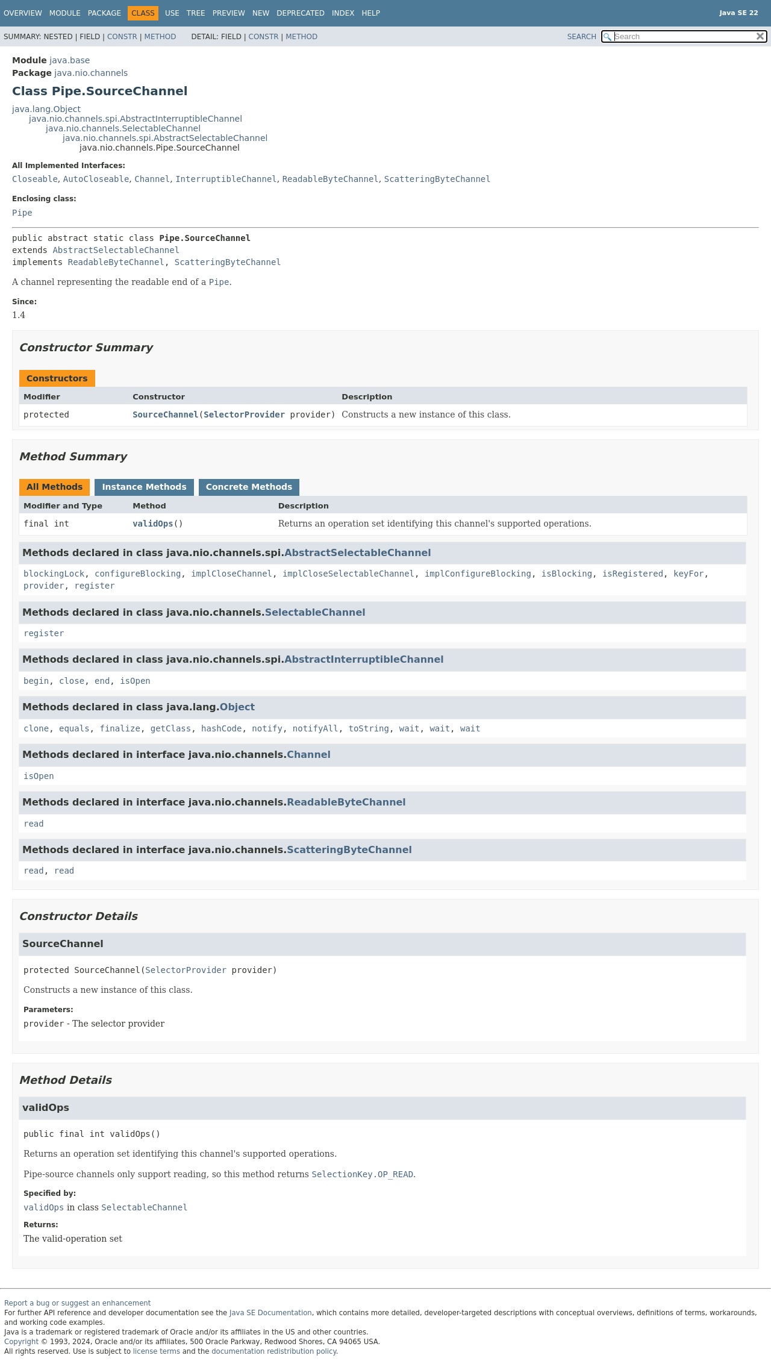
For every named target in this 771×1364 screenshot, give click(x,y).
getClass (171, 728)
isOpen (135, 681)
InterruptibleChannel (226, 179)
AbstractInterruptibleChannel (364, 659)
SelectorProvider (244, 414)
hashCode (221, 728)
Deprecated (300, 13)
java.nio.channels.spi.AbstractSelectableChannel (165, 138)
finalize (119, 728)
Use (172, 13)
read (33, 823)
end (102, 681)
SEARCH (582, 37)
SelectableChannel (315, 612)
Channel (152, 179)
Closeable (35, 179)
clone (36, 728)
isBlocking (567, 573)
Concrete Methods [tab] (249, 487)
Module (65, 13)
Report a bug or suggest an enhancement (77, 1303)
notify (267, 728)
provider (43, 585)
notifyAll (316, 728)
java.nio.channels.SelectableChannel (123, 128)
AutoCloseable (96, 179)
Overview (23, 13)
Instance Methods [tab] (144, 487)
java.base (69, 60)
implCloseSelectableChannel (348, 573)
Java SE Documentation (270, 1313)
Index (343, 13)
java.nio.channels (91, 73)
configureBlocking (138, 573)
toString (369, 728)
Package (104, 13)
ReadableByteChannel (330, 179)
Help (371, 13)
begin (36, 681)
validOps (153, 523)
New (260, 13)
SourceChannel (166, 414)
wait (409, 728)
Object (237, 707)
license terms (156, 1351)
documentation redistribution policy (273, 1351)
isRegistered (632, 573)
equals (74, 728)
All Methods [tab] (55, 487)
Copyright (21, 1341)
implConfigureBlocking (478, 573)
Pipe (22, 212)
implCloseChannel (231, 573)
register (94, 585)
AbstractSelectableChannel (115, 250)
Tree (196, 13)
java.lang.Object (46, 109)
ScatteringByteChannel (437, 179)
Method (160, 37)
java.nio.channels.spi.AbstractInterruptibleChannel (135, 119)
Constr (122, 37)
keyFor (688, 573)
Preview (229, 13)
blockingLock (53, 573)
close (71, 681)
